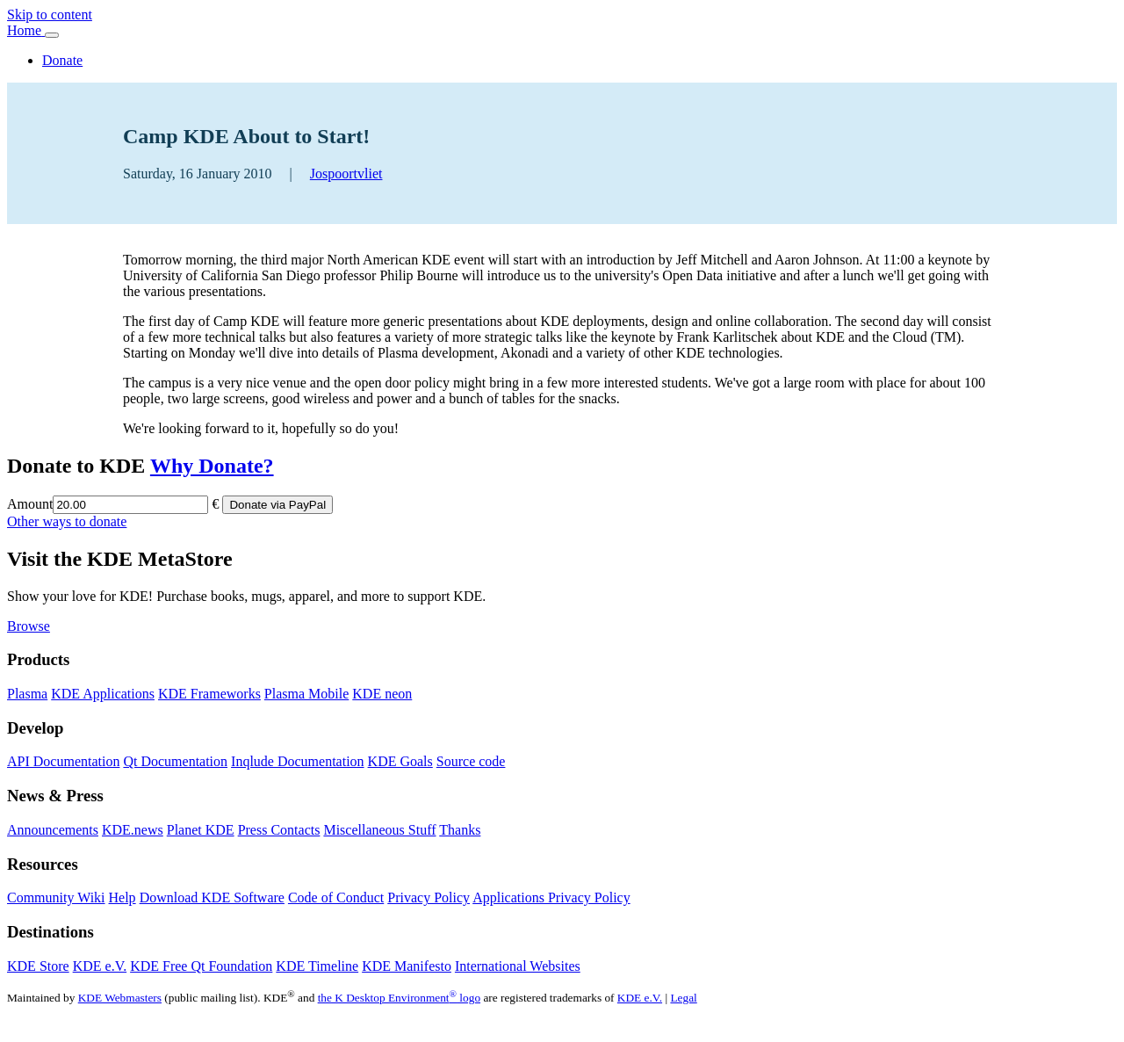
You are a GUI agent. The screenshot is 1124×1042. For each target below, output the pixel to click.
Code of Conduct (336, 897)
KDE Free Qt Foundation (201, 966)
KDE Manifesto (406, 966)
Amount (30, 503)
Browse (28, 626)
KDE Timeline (317, 966)
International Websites (517, 966)
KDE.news (132, 829)
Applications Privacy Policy (551, 897)
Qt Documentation (175, 761)
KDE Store (38, 966)
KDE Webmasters (120, 997)
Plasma (27, 693)
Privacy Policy (428, 897)
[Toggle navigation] (52, 35)
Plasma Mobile (306, 693)
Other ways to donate (66, 521)
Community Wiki (56, 897)
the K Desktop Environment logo (399, 997)
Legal (683, 997)
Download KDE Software (212, 897)
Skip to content (49, 14)
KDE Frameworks (209, 693)
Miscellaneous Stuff (379, 829)
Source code (471, 761)
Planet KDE (200, 829)
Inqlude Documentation (297, 761)
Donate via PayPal (277, 504)
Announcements (52, 829)
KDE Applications (103, 693)
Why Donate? (212, 465)
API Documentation (63, 761)
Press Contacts (279, 829)
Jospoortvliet (346, 173)
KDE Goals (400, 761)
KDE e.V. (99, 966)
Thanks (459, 829)
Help (122, 897)
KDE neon (382, 693)
